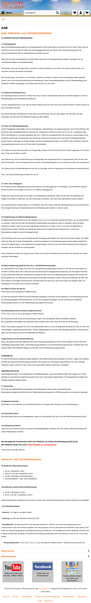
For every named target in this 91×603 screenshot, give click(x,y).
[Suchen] (57, 12)
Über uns (6, 596)
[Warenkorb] (86, 12)
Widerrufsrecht (68, 596)
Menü (7, 12)
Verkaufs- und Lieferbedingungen (47, 596)
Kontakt (15, 596)
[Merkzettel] (74, 12)
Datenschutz (82, 596)
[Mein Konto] (80, 12)
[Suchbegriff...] (42, 12)
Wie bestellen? (26, 596)
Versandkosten (44, 588)
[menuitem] (6, 12)
